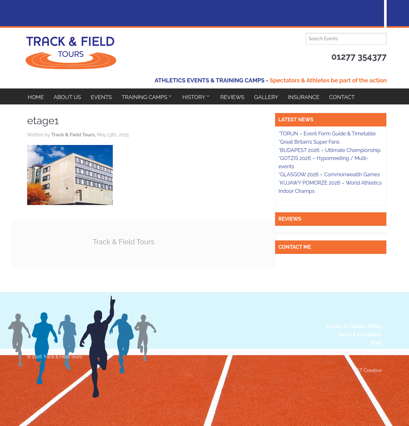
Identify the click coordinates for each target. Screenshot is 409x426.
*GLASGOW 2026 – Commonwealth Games (329, 174)
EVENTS (103, 96)
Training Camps (147, 96)
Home (36, 96)
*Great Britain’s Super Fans (308, 142)
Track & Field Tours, (74, 135)
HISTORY (198, 96)
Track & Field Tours (125, 241)
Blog (376, 343)
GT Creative (369, 370)
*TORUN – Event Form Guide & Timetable (326, 134)
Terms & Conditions (359, 334)
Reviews (239, 96)
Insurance (312, 96)
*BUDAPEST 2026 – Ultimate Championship (329, 150)
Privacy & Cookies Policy (354, 326)
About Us (68, 96)
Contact (351, 96)
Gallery (274, 96)
